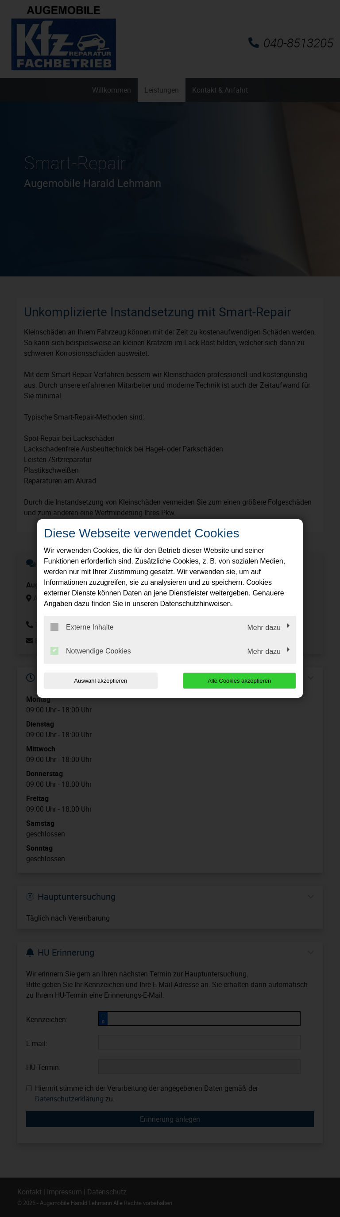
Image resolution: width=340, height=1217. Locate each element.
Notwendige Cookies (90, 651)
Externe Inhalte (82, 627)
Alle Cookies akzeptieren (239, 680)
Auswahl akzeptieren (100, 680)
